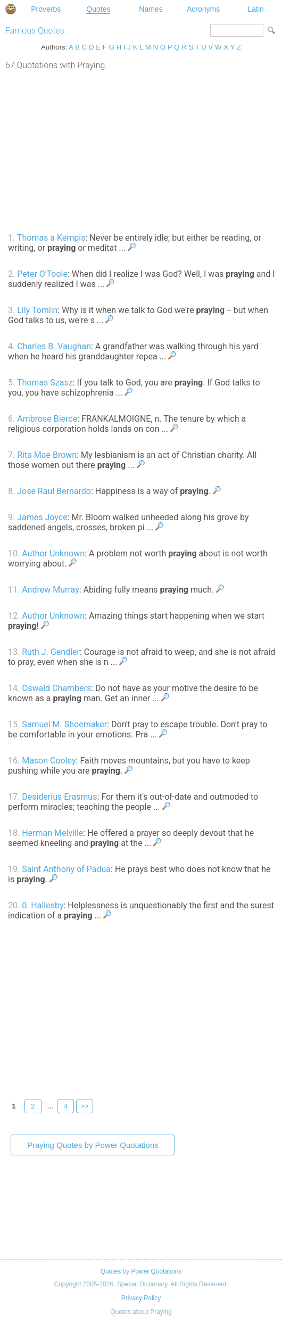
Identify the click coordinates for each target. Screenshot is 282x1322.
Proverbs (46, 9)
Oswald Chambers (56, 688)
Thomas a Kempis (51, 238)
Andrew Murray (50, 590)
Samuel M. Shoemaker (64, 724)
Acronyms (203, 9)
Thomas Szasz (45, 382)
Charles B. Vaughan (54, 346)
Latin (255, 9)
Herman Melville (52, 833)
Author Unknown (53, 553)
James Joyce (42, 517)
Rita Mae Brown (47, 455)
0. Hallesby (42, 905)
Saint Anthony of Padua (66, 869)
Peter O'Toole (42, 274)
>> (84, 1106)
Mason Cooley (49, 761)
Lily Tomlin (37, 310)
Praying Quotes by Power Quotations (93, 1144)
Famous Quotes (34, 31)
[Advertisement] (141, 150)
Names (150, 9)
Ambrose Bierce (47, 419)
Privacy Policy (141, 1298)
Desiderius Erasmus (59, 797)
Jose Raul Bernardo (54, 491)
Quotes (98, 9)
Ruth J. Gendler (51, 652)
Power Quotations (156, 1271)
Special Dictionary (10, 9)
